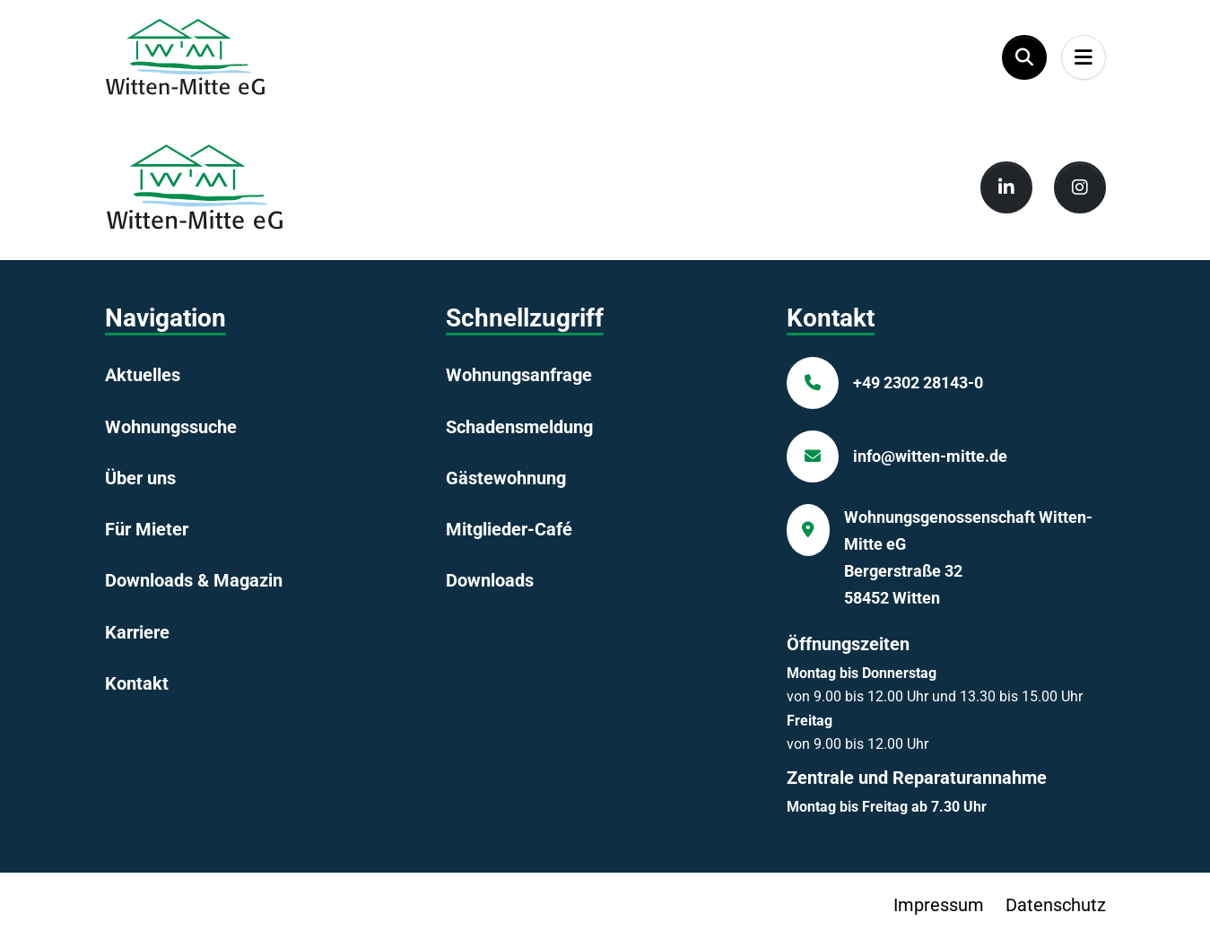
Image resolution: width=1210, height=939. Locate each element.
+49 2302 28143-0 (918, 382)
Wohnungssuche (171, 427)
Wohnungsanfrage (519, 375)
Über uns (140, 478)
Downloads (490, 580)
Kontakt (137, 683)
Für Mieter (146, 529)
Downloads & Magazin (194, 580)
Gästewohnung (506, 478)
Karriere (137, 632)
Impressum (938, 905)
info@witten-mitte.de (930, 456)
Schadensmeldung (519, 427)
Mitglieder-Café (509, 529)
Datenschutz (1055, 905)
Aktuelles (142, 375)
